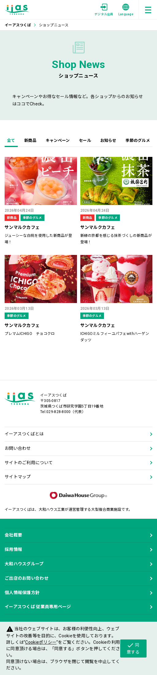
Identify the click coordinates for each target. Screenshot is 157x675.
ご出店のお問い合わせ (26, 578)
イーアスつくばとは (24, 433)
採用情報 (13, 549)
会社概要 (13, 535)
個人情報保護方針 (22, 592)
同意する (133, 648)
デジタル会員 (103, 10)
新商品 (30, 140)
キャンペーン (58, 140)
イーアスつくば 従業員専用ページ (38, 606)
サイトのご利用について (29, 462)
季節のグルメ (137, 140)
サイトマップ (18, 476)
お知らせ (108, 140)
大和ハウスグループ (24, 563)
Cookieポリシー (40, 642)
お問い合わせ (18, 448)
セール (85, 140)
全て (11, 140)
